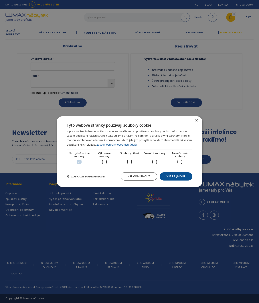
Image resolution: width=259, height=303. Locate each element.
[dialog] (129, 151)
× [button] (196, 120)
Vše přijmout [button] (176, 176)
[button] (86, 176)
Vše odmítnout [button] (139, 176)
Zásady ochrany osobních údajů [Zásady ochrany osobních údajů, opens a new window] (116, 144)
